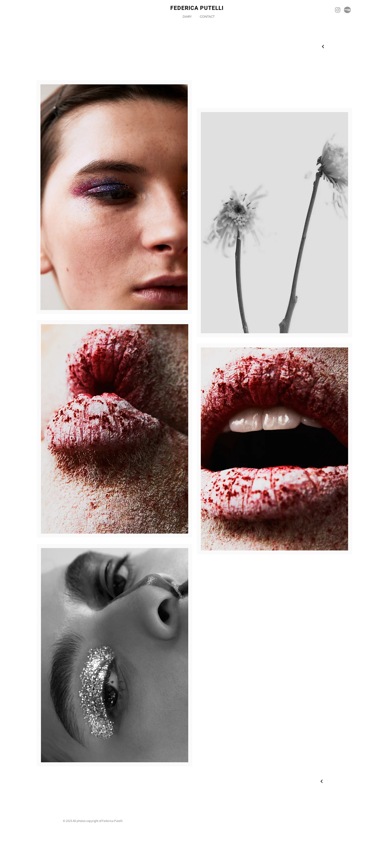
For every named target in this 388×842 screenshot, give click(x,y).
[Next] (323, 46)
